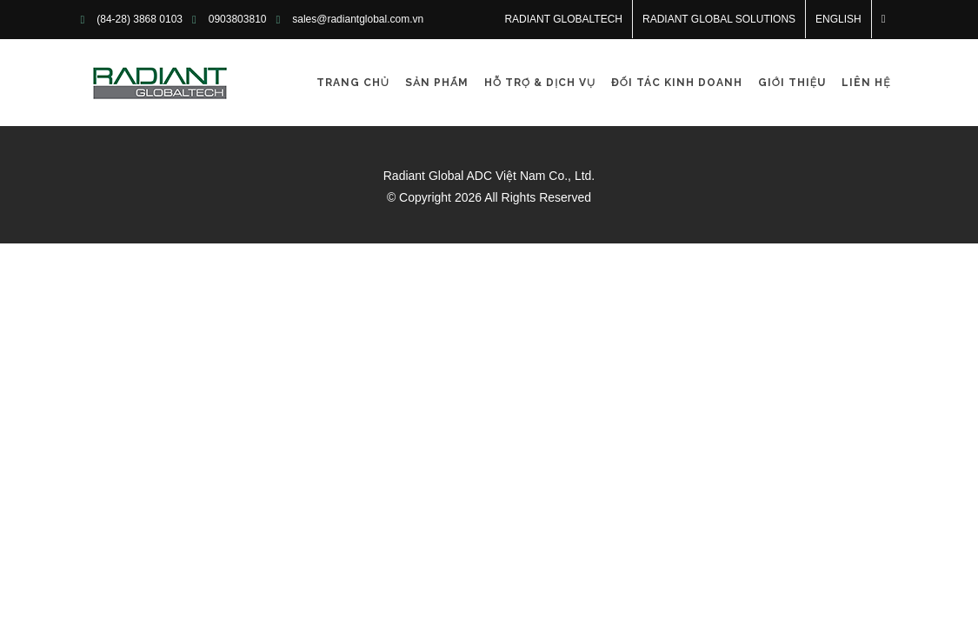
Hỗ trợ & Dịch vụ (539, 83)
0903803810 (238, 19)
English (838, 19)
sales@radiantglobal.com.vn (357, 19)
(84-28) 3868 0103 (139, 19)
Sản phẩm (437, 83)
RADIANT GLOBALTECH (563, 19)
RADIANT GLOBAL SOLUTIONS (718, 19)
